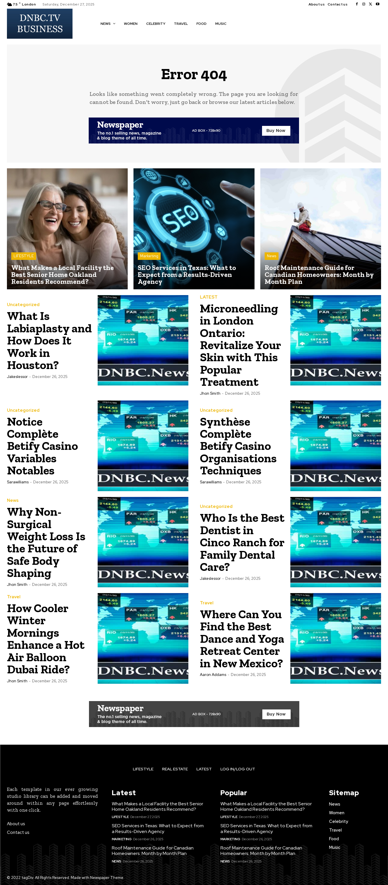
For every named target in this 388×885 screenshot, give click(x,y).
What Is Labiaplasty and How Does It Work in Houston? (49, 340)
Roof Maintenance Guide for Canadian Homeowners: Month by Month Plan (153, 850)
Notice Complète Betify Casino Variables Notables (43, 445)
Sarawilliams (18, 480)
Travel (14, 597)
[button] (239, 23)
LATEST (209, 297)
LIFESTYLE (24, 256)
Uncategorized (23, 305)
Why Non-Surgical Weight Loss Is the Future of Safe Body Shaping (46, 541)
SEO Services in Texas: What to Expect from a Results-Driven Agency (158, 828)
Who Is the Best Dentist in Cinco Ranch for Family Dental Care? (242, 541)
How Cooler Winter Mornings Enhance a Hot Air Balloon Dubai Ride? (46, 638)
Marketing (149, 256)
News (271, 256)
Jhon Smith (210, 392)
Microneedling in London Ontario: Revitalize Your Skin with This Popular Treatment (240, 344)
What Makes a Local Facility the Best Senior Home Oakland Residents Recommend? (157, 805)
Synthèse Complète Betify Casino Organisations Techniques (238, 445)
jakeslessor (17, 376)
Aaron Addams (213, 673)
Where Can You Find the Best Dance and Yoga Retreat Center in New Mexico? (242, 638)
